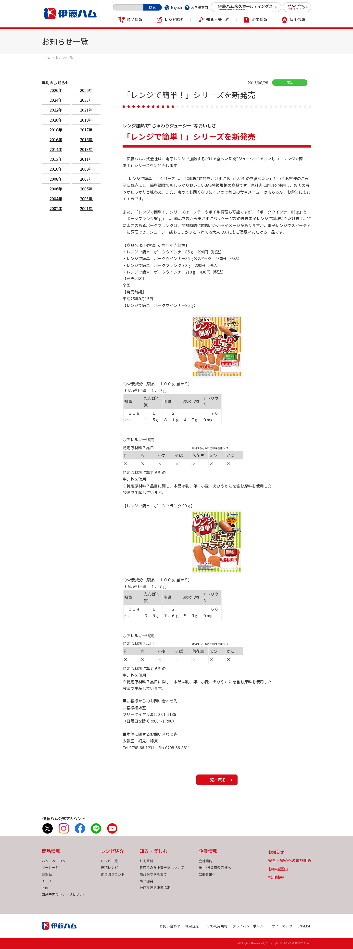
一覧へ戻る (216, 780)
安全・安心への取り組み (289, 860)
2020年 (56, 120)
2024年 (56, 100)
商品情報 (134, 19)
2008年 (56, 179)
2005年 (86, 189)
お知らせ (276, 852)
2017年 (86, 130)
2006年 (56, 189)
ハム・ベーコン (54, 861)
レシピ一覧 (109, 861)
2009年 (86, 169)
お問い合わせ (170, 926)
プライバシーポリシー (249, 926)
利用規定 (192, 926)
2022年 (56, 110)
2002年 (56, 208)
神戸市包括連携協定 (154, 887)
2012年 (56, 159)
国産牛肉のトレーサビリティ (64, 894)
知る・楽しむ (218, 19)
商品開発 (146, 881)
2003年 (86, 198)
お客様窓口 (199, 7)
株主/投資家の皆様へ (215, 867)
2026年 (56, 90)
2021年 (86, 110)
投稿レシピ (109, 867)
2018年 (56, 130)
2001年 (86, 208)
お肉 (45, 887)
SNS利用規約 (217, 926)
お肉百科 (146, 861)
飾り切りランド (113, 874)
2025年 (86, 90)
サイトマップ (282, 926)
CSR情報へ (207, 874)
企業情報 (259, 19)
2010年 (56, 169)
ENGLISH (304, 926)
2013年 (86, 149)
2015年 (86, 139)
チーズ (47, 881)
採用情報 (297, 19)
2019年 (86, 120)
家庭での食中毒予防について (161, 867)
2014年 (56, 149)
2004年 (56, 198)
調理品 (47, 874)
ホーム (46, 57)
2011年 (86, 159)
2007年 (86, 179)
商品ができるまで (153, 874)
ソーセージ (50, 867)
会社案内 (206, 861)
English (176, 7)
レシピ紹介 (174, 19)
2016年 (56, 139)
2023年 (86, 100)
